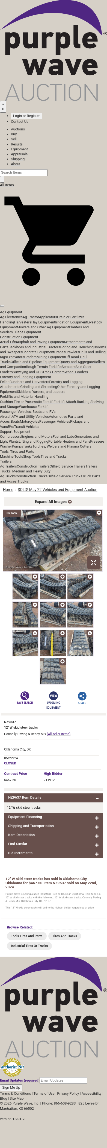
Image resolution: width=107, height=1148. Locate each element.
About (15, 164)
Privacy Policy (68, 1093)
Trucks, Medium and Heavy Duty (25, 471)
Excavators (15, 357)
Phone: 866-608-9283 (59, 1103)
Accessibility (92, 1093)
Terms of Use (44, 1093)
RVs (11, 427)
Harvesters (22, 322)
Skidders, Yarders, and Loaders (41, 392)
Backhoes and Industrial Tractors (34, 347)
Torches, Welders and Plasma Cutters (61, 446)
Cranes (59, 352)
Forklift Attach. (65, 402)
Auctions (18, 129)
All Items (7, 185)
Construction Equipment (19, 337)
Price (15, 774)
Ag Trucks (8, 476)
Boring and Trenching (77, 347)
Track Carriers (54, 372)
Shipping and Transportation (31, 826)
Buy (14, 134)
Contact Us (19, 121)
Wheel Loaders (76, 372)
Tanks (27, 446)
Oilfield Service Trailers (67, 466)
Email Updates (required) (20, 1080)
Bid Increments (20, 853)
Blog (3, 1098)
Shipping (18, 159)
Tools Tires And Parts (27, 936)
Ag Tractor (31, 317)
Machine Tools (11, 456)
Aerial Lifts (8, 342)
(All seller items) (59, 734)
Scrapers (69, 367)
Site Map (17, 1098)
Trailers (6, 461)
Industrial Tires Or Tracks (29, 946)
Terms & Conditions (15, 1093)
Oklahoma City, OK (17, 749)
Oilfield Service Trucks (64, 476)
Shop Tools (31, 456)
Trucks (22, 481)
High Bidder (53, 774)
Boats (15, 421)
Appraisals (19, 154)
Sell (14, 139)
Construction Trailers (33, 466)
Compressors (10, 436)
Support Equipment (15, 432)
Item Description (21, 835)
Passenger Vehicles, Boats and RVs (28, 412)
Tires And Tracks (64, 936)
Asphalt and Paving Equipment (41, 342)
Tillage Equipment (27, 332)
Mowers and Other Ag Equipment (43, 327)
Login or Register (26, 116)
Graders (30, 357)
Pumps (17, 446)
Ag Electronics (11, 317)
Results (17, 144)
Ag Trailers (8, 466)
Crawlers (72, 352)
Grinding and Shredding (38, 387)
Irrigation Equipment (71, 322)
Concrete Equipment (38, 352)
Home (8, 489)
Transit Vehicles (26, 427)
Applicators (48, 317)
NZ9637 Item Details (24, 797)
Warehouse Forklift (34, 407)
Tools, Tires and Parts (17, 451)
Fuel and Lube (64, 436)
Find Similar (17, 844)
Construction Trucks (31, 476)
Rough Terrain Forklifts (44, 367)
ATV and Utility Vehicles (30, 416)
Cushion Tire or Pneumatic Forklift (27, 402)
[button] (53, 293)
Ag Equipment (11, 312)
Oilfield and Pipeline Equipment (35, 362)
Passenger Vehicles (54, 421)
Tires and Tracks (54, 456)
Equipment (19, 149)
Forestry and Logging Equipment (25, 377)
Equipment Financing (25, 817)
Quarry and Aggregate (77, 362)
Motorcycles (29, 421)
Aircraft (6, 416)
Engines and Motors (37, 436)
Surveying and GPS (28, 372)
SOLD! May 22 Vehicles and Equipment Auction (57, 489)
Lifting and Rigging (33, 441)
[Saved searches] (3, 106)
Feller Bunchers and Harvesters (24, 382)
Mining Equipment (51, 357)
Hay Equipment (43, 322)
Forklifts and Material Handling (24, 397)
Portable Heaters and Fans (69, 441)
